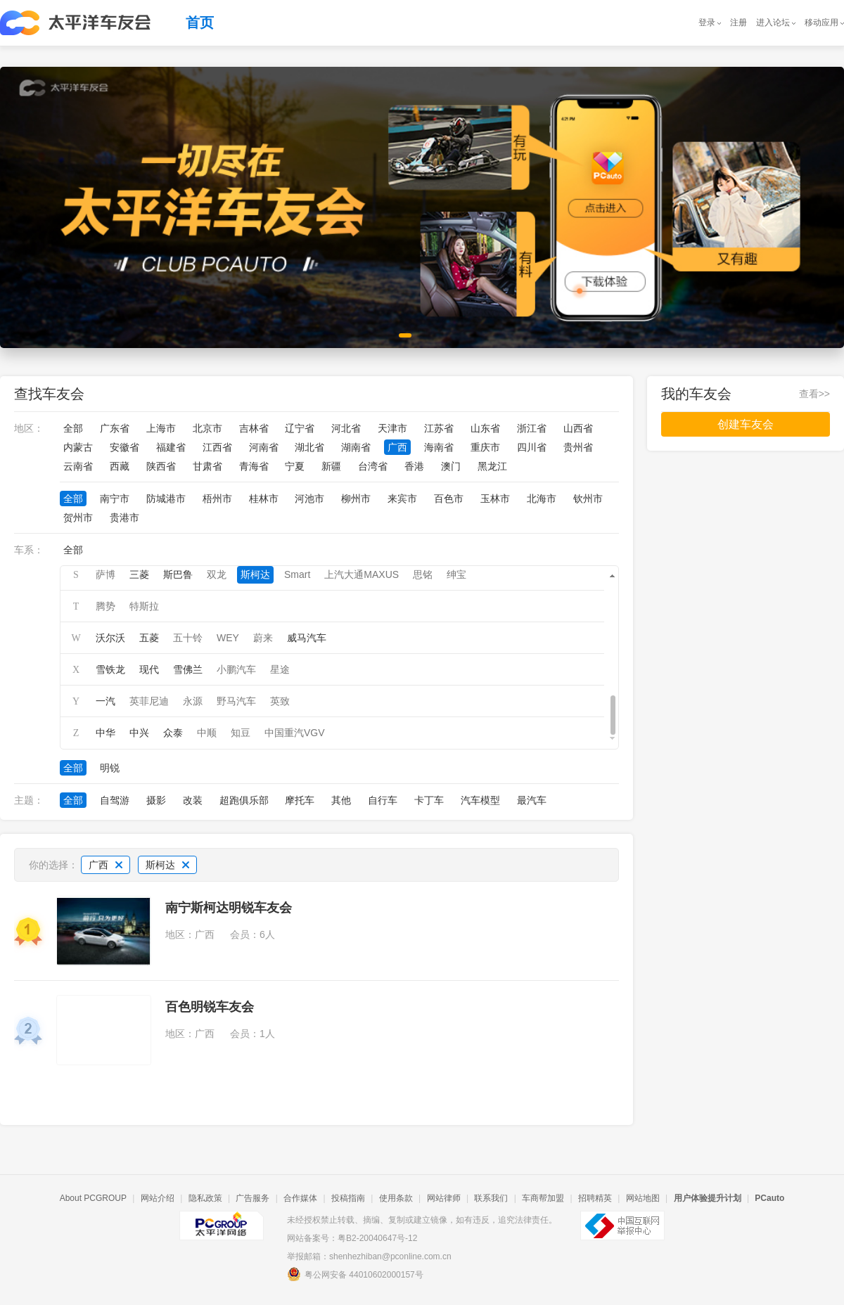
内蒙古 (78, 447)
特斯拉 (144, 606)
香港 (414, 466)
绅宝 (456, 574)
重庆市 (485, 447)
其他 (341, 800)
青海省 (254, 466)
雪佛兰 (188, 669)
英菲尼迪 (149, 701)
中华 (105, 732)
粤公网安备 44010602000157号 (355, 1274)
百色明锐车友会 (209, 1007)
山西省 (578, 428)
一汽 (105, 701)
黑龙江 (492, 466)
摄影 (156, 800)
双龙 (216, 574)
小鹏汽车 (236, 669)
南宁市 (114, 498)
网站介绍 (157, 1198)
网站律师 (444, 1198)
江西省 (217, 447)
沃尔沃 (110, 637)
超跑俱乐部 (244, 800)
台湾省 (373, 466)
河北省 (346, 428)
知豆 (240, 732)
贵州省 (578, 447)
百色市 (448, 498)
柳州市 (356, 498)
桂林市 (264, 498)
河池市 (309, 498)
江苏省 (439, 428)
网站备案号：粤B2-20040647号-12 (352, 1238)
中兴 (139, 732)
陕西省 (161, 466)
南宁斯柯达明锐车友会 (228, 908)
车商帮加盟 (543, 1198)
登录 (706, 22)
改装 (193, 800)
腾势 (105, 606)
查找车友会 (49, 393)
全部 (73, 428)
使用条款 (396, 1198)
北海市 (541, 498)
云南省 (78, 466)
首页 (200, 22)
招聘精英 (595, 1198)
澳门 (451, 466)
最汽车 (531, 800)
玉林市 (495, 498)
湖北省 (309, 447)
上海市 (161, 428)
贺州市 (78, 517)
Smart (297, 574)
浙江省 (531, 428)
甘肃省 (207, 466)
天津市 (392, 428)
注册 (738, 22)
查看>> (814, 393)
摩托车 (299, 800)
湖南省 (356, 447)
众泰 (173, 732)
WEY (228, 637)
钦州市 (588, 498)
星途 (280, 669)
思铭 (423, 574)
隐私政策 (205, 1198)
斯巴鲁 (178, 574)
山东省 (485, 428)
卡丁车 (429, 800)
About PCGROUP (93, 1198)
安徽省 (124, 447)
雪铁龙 (110, 669)
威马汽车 (306, 637)
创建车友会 (745, 424)
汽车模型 (480, 800)
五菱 (149, 637)
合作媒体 (300, 1198)
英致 (280, 701)
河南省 (264, 447)
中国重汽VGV (294, 732)
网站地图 (643, 1198)
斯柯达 (255, 574)
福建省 (171, 447)
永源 (193, 701)
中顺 (207, 732)
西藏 (119, 466)
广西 (397, 447)
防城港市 (166, 498)
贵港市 (124, 517)
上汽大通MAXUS (361, 574)
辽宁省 (299, 428)
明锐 (110, 767)
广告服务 (252, 1198)
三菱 (139, 574)
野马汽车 (236, 701)
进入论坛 (773, 22)
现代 (149, 669)
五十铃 (188, 637)
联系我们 (491, 1198)
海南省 (439, 447)
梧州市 (217, 498)
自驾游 (114, 800)
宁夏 (295, 466)
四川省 (531, 447)
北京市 (207, 428)
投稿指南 (348, 1198)
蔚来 (263, 637)
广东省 (114, 428)
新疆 (331, 466)
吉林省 (254, 428)
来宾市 (402, 498)
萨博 (105, 574)
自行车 (382, 800)
